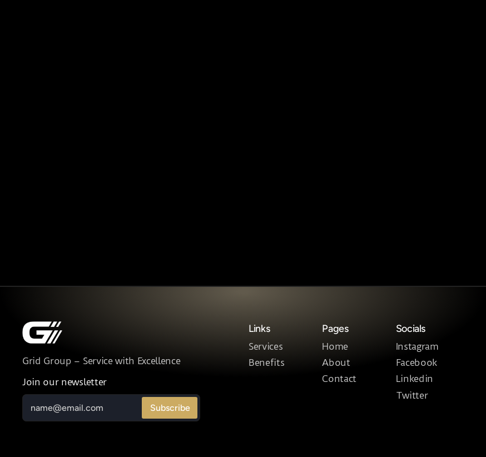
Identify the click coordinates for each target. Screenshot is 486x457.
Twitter (412, 395)
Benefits (266, 362)
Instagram (417, 346)
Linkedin (414, 378)
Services (265, 346)
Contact (339, 378)
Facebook (416, 362)
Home (335, 346)
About (336, 362)
